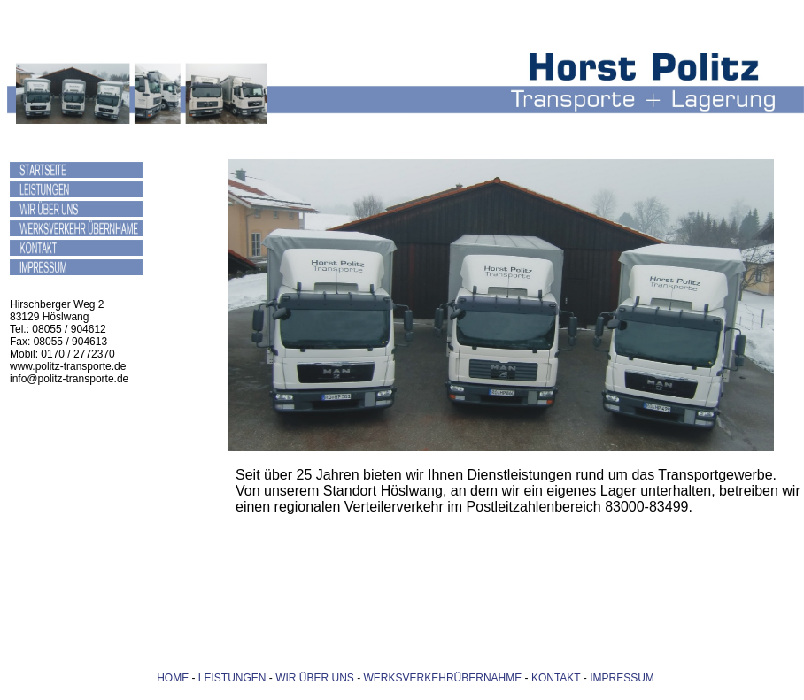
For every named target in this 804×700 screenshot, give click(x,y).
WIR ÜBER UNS (314, 678)
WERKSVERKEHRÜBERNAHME (443, 678)
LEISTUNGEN (232, 678)
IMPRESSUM (622, 678)
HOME (173, 678)
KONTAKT (555, 678)
